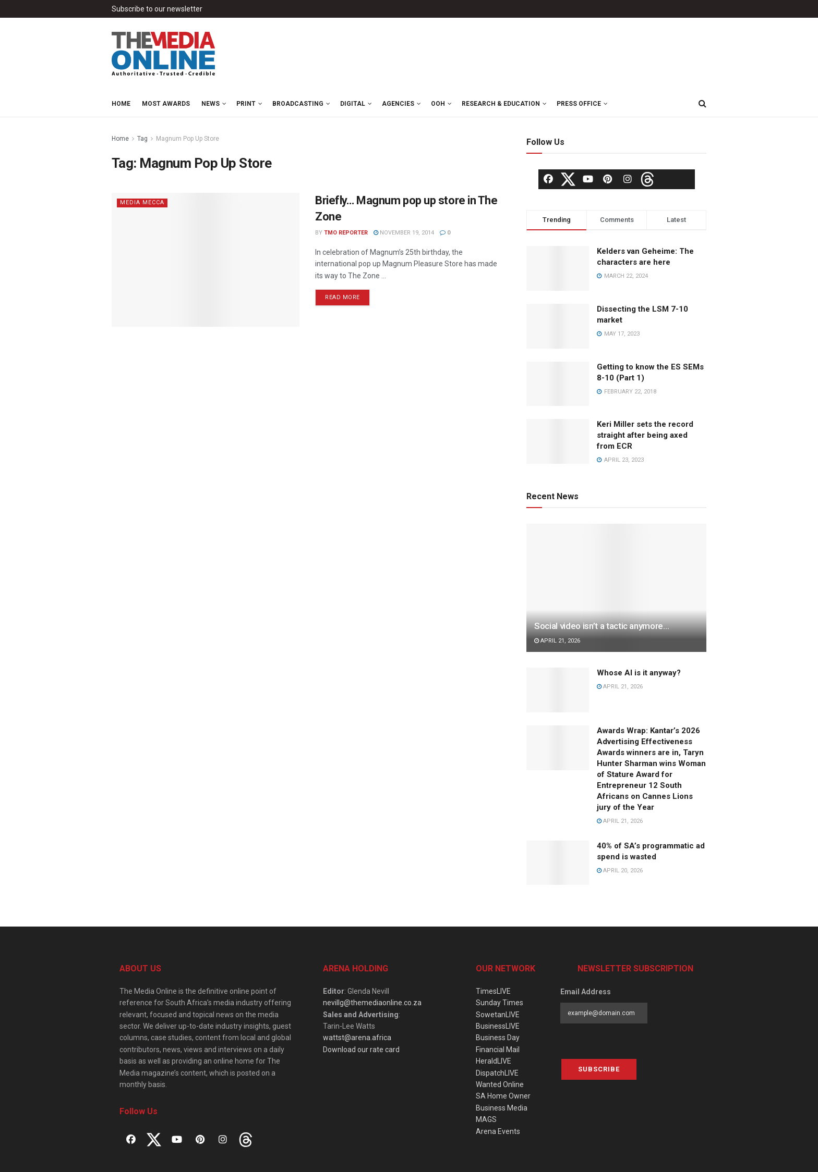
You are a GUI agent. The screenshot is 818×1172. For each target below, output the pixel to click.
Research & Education (501, 103)
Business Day (498, 1037)
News (210, 103)
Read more (342, 297)
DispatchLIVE (497, 1073)
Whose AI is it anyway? (639, 672)
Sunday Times (499, 1002)
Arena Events (498, 1131)
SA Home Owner (503, 1096)
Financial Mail (498, 1049)
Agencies (398, 103)
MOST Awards (166, 103)
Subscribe (599, 1069)
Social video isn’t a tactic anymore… (601, 626)
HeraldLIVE (493, 1061)
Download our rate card (361, 1049)
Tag (142, 138)
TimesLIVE (493, 991)
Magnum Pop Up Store (187, 138)
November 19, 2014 (404, 232)
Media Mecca (142, 202)
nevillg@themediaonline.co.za (372, 1002)
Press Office (579, 103)
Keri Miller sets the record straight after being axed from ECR (645, 435)
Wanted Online (500, 1084)
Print (246, 103)
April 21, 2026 (557, 640)
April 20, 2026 (620, 870)
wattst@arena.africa (357, 1037)
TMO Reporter (346, 232)
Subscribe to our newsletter (157, 9)
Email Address (585, 992)
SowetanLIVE (498, 1014)
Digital (352, 103)
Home (121, 103)
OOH (438, 103)
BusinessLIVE (498, 1026)
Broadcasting (297, 103)
